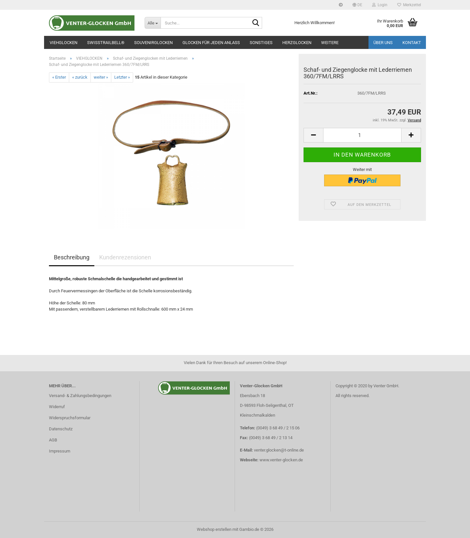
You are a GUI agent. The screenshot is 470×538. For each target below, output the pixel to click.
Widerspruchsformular (69, 417)
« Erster (59, 77)
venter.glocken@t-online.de (279, 450)
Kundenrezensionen (125, 257)
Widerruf (57, 406)
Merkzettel (409, 5)
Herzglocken (296, 42)
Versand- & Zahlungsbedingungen (80, 395)
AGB (53, 440)
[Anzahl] (362, 135)
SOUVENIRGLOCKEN (153, 42)
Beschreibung (71, 257)
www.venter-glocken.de (281, 459)
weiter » (101, 77)
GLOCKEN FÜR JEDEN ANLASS (211, 42)
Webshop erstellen (214, 529)
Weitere (329, 42)
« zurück (79, 77)
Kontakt (411, 42)
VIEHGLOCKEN (63, 42)
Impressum (59, 451)
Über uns (383, 42)
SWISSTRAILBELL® (105, 42)
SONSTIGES (261, 42)
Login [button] (379, 5)
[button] (357, 5)
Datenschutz (60, 428)
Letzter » (122, 77)
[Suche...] (153, 23)
